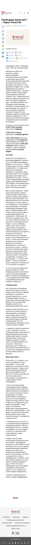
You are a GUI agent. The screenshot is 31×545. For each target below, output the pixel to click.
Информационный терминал (15, 520)
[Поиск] (20, 13)
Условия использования (21, 523)
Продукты (25, 517)
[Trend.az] (6, 12)
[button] (3, 31)
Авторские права (7, 523)
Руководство (16, 517)
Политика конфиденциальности (15, 526)
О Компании (6, 517)
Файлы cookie (15, 528)
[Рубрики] (28, 13)
